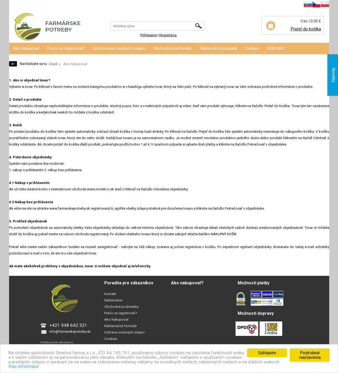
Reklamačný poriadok (218, 48)
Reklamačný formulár (120, 326)
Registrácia (37, 5)
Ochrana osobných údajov (124, 332)
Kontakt (110, 294)
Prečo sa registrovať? (66, 48)
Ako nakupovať (26, 48)
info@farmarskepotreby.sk (70, 331)
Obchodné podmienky (173, 48)
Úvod (53, 64)
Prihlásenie (17, 5)
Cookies (252, 48)
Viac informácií (23, 366)
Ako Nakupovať (116, 319)
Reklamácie (113, 300)
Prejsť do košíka (306, 29)
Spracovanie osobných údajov (119, 48)
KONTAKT (276, 48)
